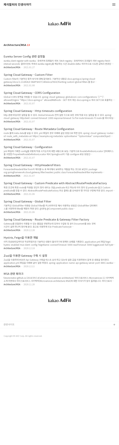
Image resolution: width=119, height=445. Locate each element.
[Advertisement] (59, 62)
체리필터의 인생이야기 (17, 5)
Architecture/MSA (12, 117)
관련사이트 (9, 425)
